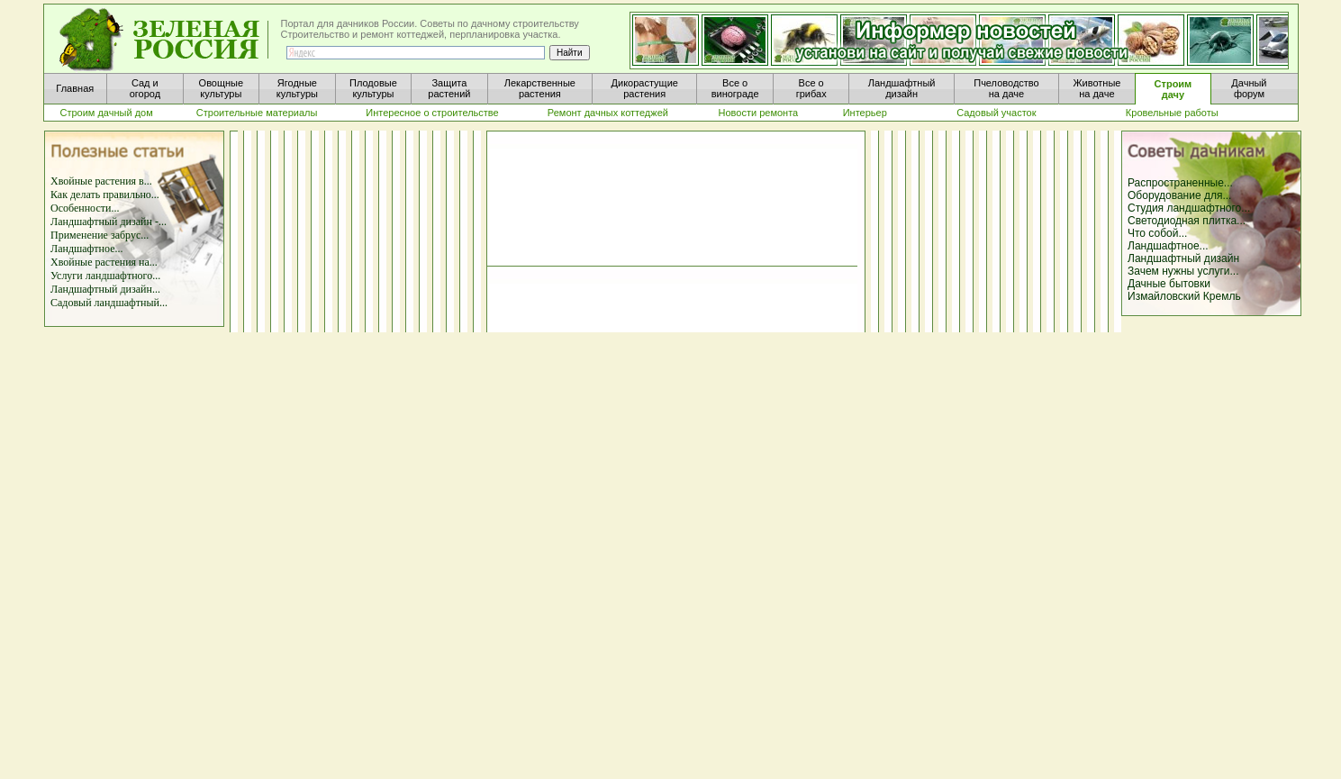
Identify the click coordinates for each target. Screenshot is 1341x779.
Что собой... (1157, 233)
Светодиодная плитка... (1187, 220)
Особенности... (84, 208)
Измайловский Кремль (1184, 296)
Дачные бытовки (1169, 283)
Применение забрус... (99, 235)
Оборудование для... (1179, 195)
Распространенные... (1180, 183)
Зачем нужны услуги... (1183, 271)
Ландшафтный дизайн (1183, 258)
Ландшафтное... (86, 248)
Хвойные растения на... (104, 262)
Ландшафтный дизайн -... (108, 221)
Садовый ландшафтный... (109, 302)
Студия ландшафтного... (1189, 208)
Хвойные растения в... (101, 181)
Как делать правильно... (104, 194)
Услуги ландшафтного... (105, 275)
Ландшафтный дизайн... (105, 289)
